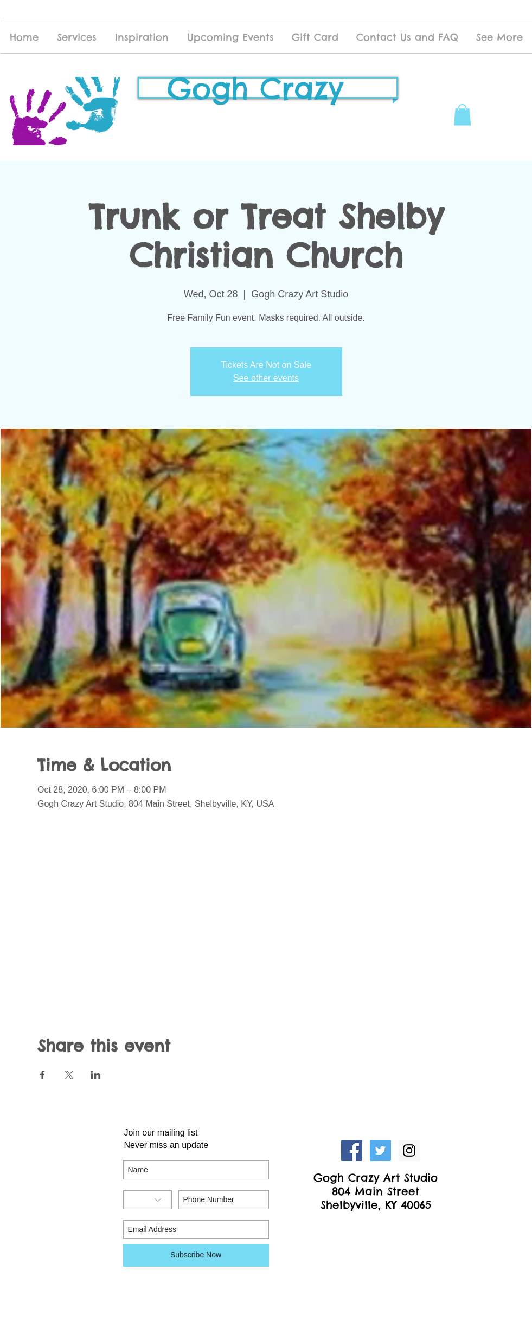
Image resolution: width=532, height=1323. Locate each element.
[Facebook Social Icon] (351, 1150)
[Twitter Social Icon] (380, 1150)
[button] (462, 114)
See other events (266, 377)
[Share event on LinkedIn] (96, 1075)
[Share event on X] (69, 1075)
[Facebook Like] (376, 1227)
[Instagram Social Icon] (409, 1150)
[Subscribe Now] (196, 1255)
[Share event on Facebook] (42, 1075)
